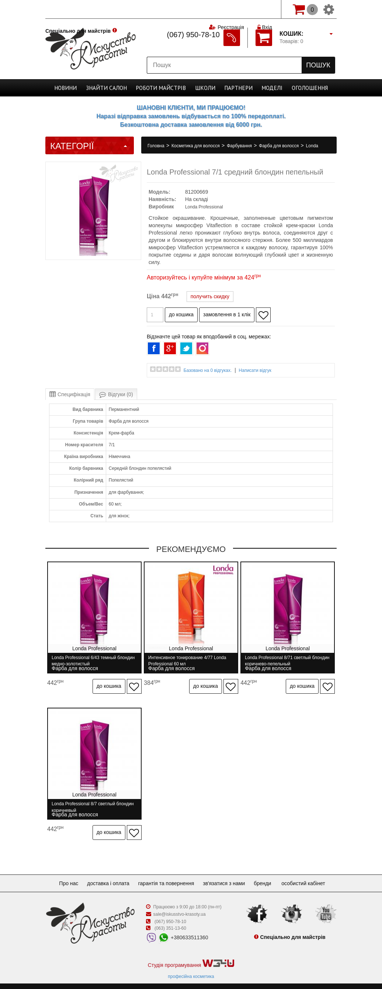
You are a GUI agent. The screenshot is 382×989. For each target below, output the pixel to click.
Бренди (268, 874)
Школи (203, 87)
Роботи (162, 87)
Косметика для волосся (196, 145)
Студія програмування (191, 954)
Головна (156, 145)
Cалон (111, 87)
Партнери (234, 87)
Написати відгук (255, 370)
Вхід (264, 9)
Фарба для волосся (279, 145)
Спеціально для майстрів (78, 8)
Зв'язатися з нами (227, 874)
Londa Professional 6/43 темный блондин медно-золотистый (84, 660)
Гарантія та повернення (166, 874)
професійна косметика (191, 967)
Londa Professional (204, 207)
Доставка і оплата (105, 874)
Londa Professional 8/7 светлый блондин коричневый (83, 802)
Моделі (266, 87)
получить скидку (210, 296)
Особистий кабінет (310, 874)
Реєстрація (230, 9)
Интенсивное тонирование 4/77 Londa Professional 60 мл (189, 660)
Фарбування (240, 145)
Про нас (62, 874)
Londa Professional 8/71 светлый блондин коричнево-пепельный (282, 660)
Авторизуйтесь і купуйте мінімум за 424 (204, 277)
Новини (73, 87)
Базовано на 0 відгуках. (208, 370)
